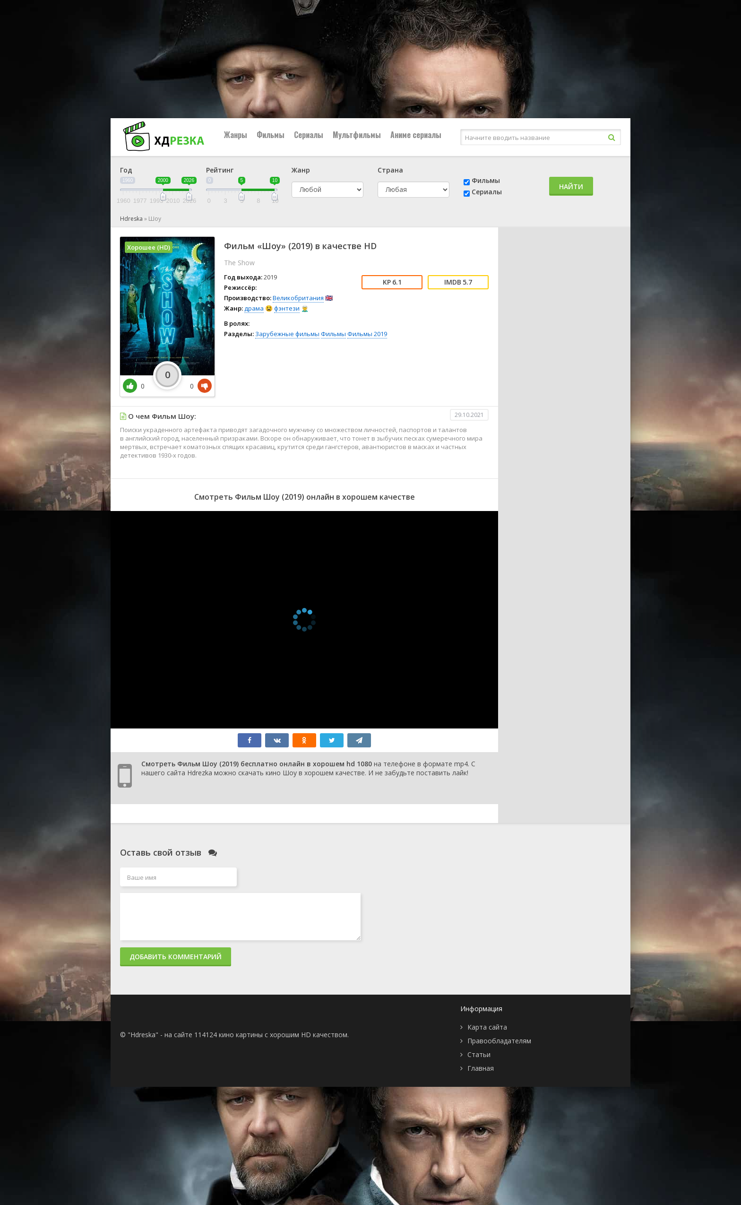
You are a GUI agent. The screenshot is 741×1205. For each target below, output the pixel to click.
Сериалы (308, 134)
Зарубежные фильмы (287, 333)
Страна (390, 169)
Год (126, 169)
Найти (571, 186)
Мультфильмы (357, 134)
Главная (480, 1068)
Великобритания (298, 298)
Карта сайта (487, 1027)
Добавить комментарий (175, 956)
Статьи (479, 1054)
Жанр (301, 169)
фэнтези (287, 308)
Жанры (235, 134)
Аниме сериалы (415, 134)
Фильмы (270, 134)
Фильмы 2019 (367, 333)
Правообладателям (499, 1040)
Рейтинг (219, 169)
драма (254, 308)
